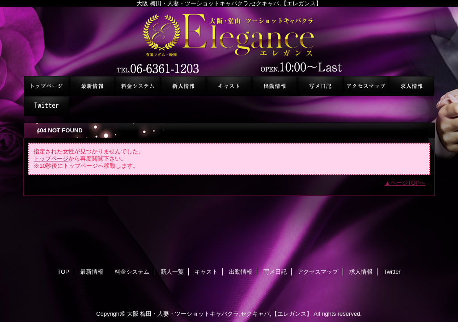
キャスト (229, 86)
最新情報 (92, 86)
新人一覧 (183, 86)
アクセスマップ (366, 86)
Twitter (46, 106)
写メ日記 (320, 86)
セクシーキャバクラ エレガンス (229, 41)
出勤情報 (274, 86)
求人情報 (411, 86)
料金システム (138, 86)
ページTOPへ (408, 182)
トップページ (51, 158)
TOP (46, 86)
